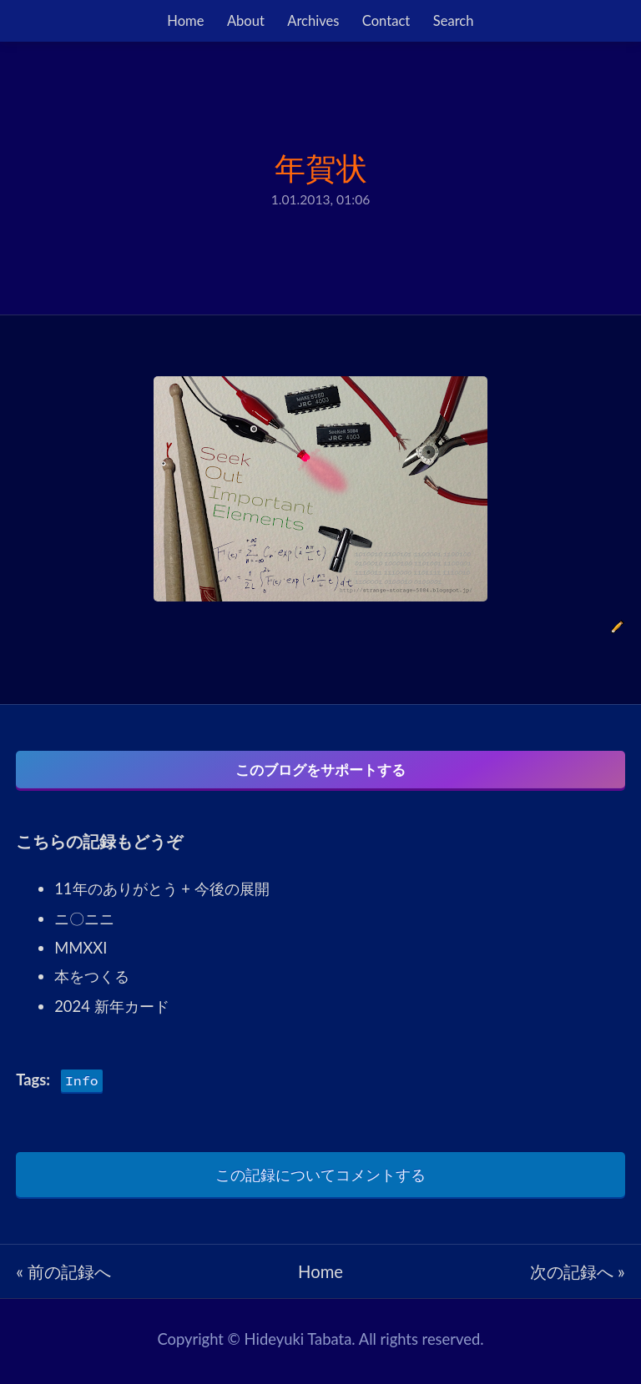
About (246, 21)
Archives (313, 21)
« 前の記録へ (63, 1276)
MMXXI (80, 953)
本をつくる (91, 981)
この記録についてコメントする (320, 1179)
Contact (386, 21)
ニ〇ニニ (84, 923)
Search (453, 21)
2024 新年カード (111, 1011)
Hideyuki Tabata (298, 1344)
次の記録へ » (577, 1276)
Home (185, 21)
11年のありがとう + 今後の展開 (161, 893)
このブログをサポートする (320, 770)
